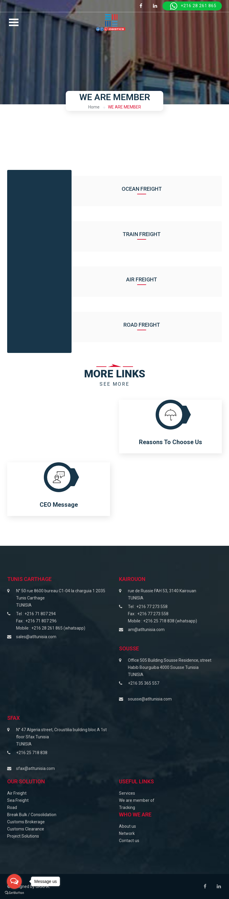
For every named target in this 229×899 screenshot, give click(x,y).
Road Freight (147, 325)
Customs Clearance (25, 829)
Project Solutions (23, 836)
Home (94, 107)
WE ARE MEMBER (124, 107)
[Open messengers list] (14, 881)
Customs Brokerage (26, 821)
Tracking (127, 807)
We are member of (136, 800)
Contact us (129, 840)
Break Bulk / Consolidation (31, 814)
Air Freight (146, 279)
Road (12, 807)
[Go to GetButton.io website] (14, 893)
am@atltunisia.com (146, 629)
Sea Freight (18, 800)
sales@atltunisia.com (36, 636)
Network (127, 833)
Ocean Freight (147, 189)
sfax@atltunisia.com (35, 768)
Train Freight (147, 234)
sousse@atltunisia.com (150, 699)
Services (127, 793)
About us (127, 826)
